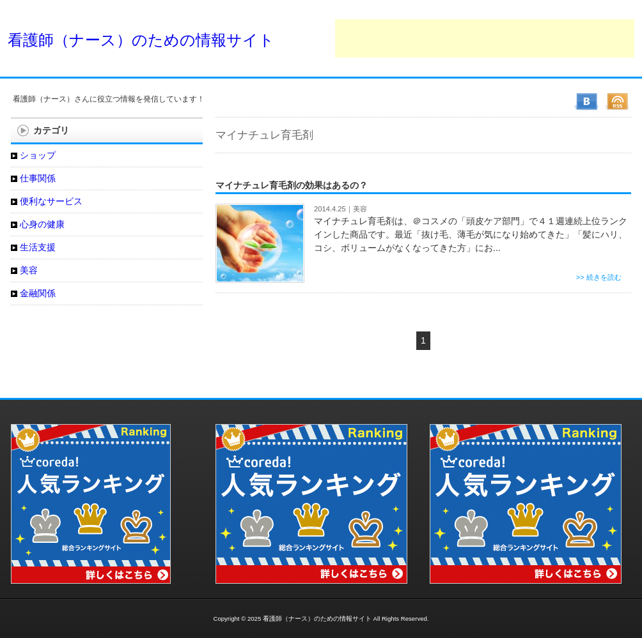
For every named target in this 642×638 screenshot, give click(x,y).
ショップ (38, 155)
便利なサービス (51, 201)
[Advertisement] (484, 38)
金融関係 (38, 293)
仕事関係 (38, 178)
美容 (360, 209)
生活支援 (38, 247)
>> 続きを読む (599, 277)
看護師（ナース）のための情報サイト (141, 40)
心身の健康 (42, 224)
